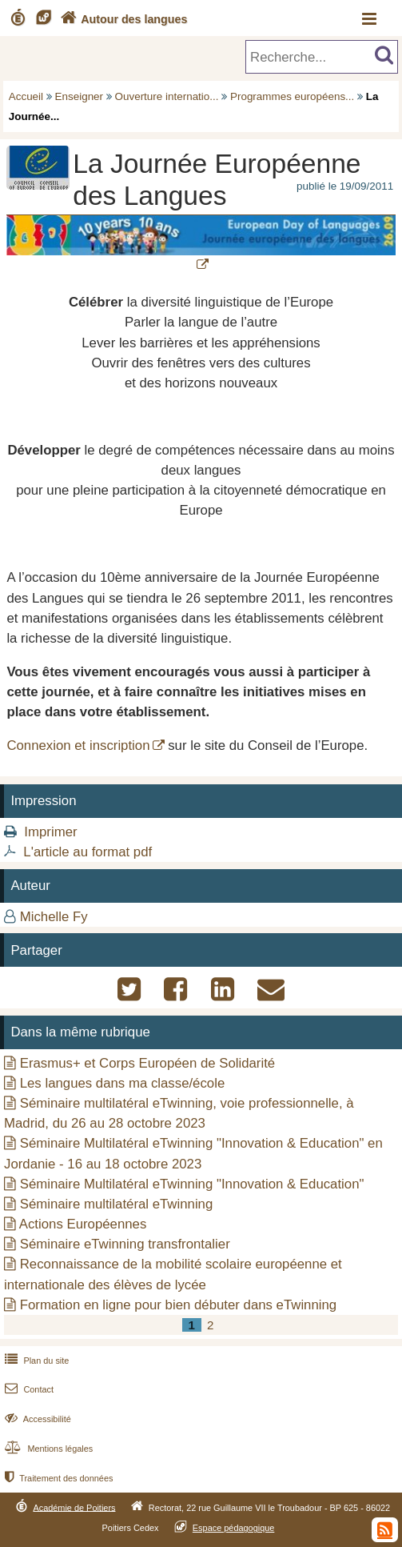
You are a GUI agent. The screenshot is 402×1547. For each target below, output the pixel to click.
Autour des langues (122, 19)
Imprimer (50, 832)
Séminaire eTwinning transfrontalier (125, 1244)
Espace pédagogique (234, 1528)
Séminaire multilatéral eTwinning (116, 1204)
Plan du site (35, 1360)
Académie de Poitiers (74, 1507)
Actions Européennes (83, 1224)
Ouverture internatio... (167, 96)
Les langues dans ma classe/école (122, 1083)
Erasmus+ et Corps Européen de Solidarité (147, 1063)
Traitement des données (57, 1478)
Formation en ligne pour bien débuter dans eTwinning (178, 1305)
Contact (28, 1389)
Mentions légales (47, 1448)
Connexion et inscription (77, 745)
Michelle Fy (54, 916)
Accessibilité (36, 1419)
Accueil (26, 96)
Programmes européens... (292, 96)
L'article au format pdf (87, 852)
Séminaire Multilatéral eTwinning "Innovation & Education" (192, 1184)
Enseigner (79, 96)
